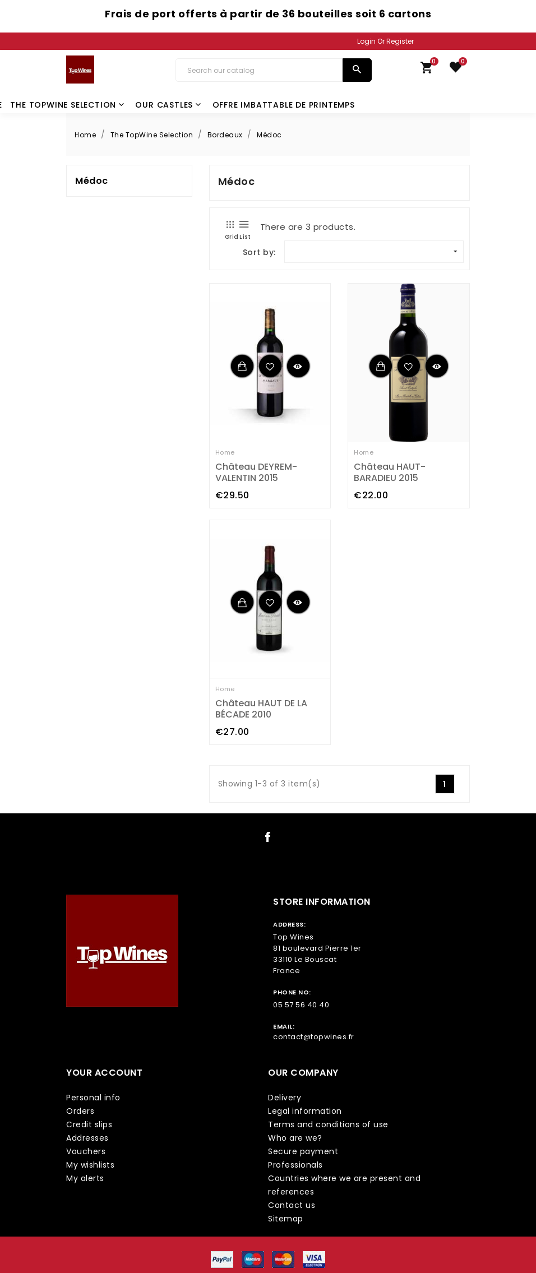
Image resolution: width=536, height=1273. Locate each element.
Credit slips (89, 1124)
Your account (104, 1072)
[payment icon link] (222, 1259)
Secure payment (303, 1151)
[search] (356, 70)
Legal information (305, 1111)
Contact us (291, 1205)
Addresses (87, 1138)
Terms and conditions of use (328, 1124)
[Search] (259, 70)
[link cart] (427, 70)
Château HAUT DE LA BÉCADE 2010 (261, 709)
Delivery (284, 1097)
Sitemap (285, 1218)
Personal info (93, 1097)
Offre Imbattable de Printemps (283, 104)
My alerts (85, 1178)
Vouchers (85, 1151)
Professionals (295, 1164)
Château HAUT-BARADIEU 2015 (390, 472)
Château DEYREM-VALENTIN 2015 (256, 472)
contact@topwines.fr (313, 1036)
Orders (80, 1111)
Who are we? (295, 1138)
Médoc (91, 180)
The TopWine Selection (67, 105)
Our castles (168, 105)
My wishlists (90, 1164)
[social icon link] (268, 839)
